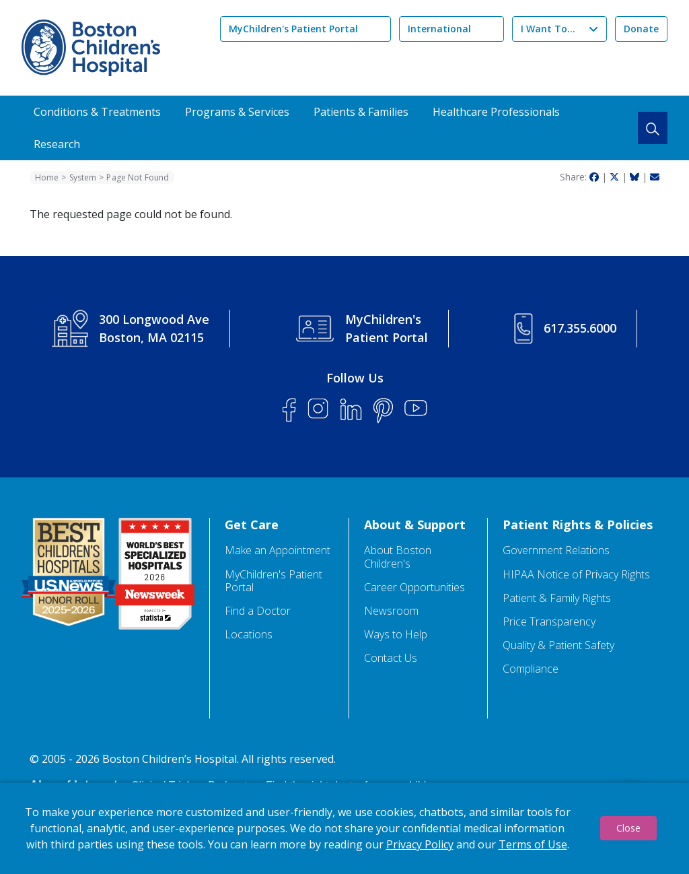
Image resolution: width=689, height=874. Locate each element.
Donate (641, 28)
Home (47, 177)
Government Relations (556, 550)
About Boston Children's (397, 557)
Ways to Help (395, 634)
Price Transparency (549, 621)
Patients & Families (361, 111)
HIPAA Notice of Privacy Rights (576, 574)
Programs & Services (237, 111)
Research (57, 144)
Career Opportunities (414, 587)
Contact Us (390, 658)
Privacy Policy (420, 844)
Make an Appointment (277, 550)
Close (628, 827)
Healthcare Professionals (496, 111)
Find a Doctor (258, 611)
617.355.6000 (580, 328)
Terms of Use (533, 844)
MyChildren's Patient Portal (293, 28)
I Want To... (548, 28)
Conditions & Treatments (97, 111)
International (439, 28)
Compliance (530, 669)
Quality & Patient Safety (558, 645)
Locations (249, 634)
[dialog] (344, 828)
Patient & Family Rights (557, 598)
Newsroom (391, 611)
